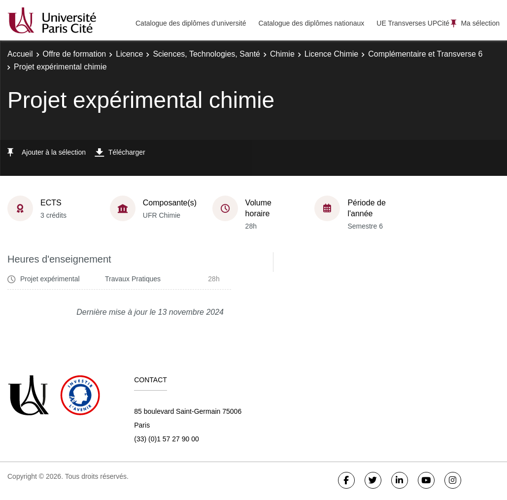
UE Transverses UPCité (412, 23)
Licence (129, 54)
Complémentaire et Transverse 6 (425, 54)
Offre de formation (74, 54)
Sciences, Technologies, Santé (206, 54)
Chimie (282, 54)
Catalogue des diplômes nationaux (311, 23)
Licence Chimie (331, 54)
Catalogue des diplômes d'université (190, 23)
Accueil (20, 54)
